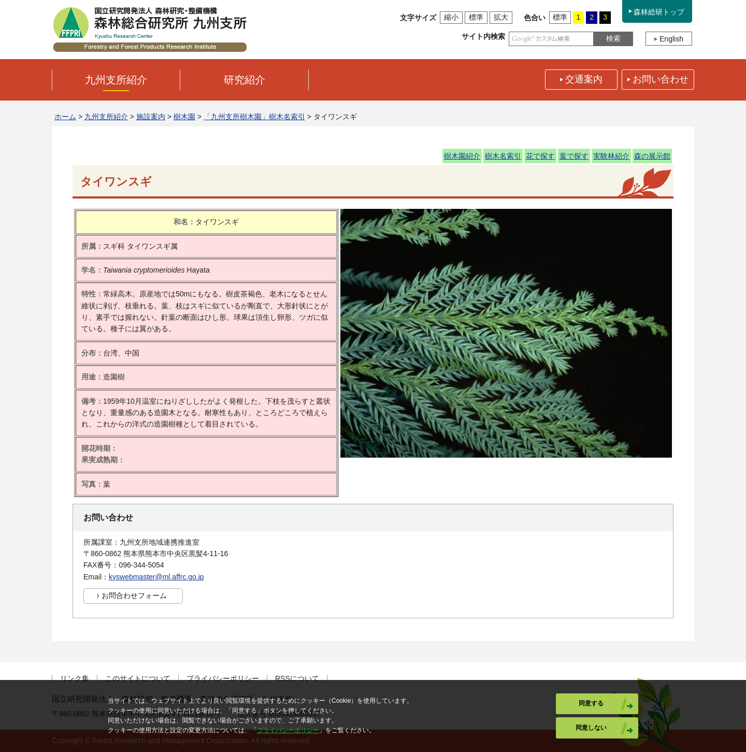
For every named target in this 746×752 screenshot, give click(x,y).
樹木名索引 (503, 156)
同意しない (591, 727)
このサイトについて (137, 679)
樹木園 (184, 116)
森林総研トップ (659, 12)
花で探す (540, 156)
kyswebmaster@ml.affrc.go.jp (156, 577)
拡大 (501, 17)
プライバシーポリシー (223, 679)
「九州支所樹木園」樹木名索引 (254, 116)
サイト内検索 (483, 36)
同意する (591, 703)
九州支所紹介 (106, 116)
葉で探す (574, 156)
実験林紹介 (611, 156)
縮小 (451, 17)
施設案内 (150, 116)
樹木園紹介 (462, 156)
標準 (476, 17)
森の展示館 (652, 156)
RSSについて (297, 679)
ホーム (65, 116)
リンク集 (74, 679)
